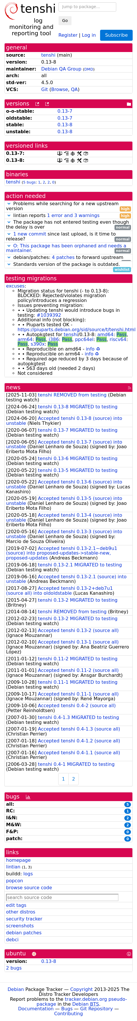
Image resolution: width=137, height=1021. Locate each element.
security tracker (24, 919)
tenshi (48, 55)
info (90, 349)
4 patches (63, 257)
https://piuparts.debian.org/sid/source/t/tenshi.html (77, 329)
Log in (89, 35)
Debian (15, 989)
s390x (38, 344)
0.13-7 (64, 111)
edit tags (16, 905)
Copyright (81, 989)
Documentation (36, 1008)
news (13, 387)
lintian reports (68, 215)
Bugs (67, 1008)
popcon (14, 880)
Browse (59, 89)
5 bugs (29, 182)
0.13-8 (64, 124)
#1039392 (49, 315)
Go (65, 20)
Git (44, 89)
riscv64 (118, 339)
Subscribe (116, 35)
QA (74, 89)
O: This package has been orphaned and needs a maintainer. (66, 248)
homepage (18, 860)
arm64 (25, 339)
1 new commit (29, 234)
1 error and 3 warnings (73, 215)
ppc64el (84, 339)
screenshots (20, 926)
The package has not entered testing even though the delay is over (68, 225)
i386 (54, 339)
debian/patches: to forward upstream (68, 257)
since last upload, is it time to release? (68, 237)
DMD (88, 69)
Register (68, 35)
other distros (20, 912)
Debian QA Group (61, 69)
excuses (15, 286)
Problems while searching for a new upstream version (68, 206)
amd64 (105, 334)
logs (28, 874)
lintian (13, 867)
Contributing (68, 1013)
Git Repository (96, 1008)
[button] (8, 203)
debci (12, 939)
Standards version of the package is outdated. (68, 264)
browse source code (29, 887)
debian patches (24, 932)
